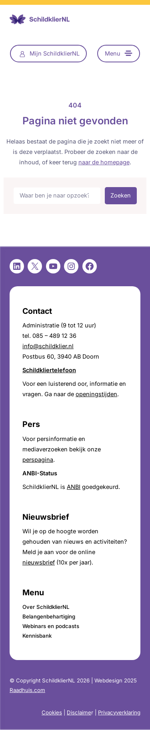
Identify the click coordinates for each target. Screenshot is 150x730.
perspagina (37, 459)
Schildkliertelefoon (49, 370)
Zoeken (120, 195)
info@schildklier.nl (48, 346)
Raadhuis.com (27, 690)
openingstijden (96, 394)
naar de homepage (104, 162)
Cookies (52, 712)
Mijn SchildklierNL (55, 53)
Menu (112, 53)
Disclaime (79, 712)
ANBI (73, 486)
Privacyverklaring (119, 712)
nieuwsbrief (38, 562)
